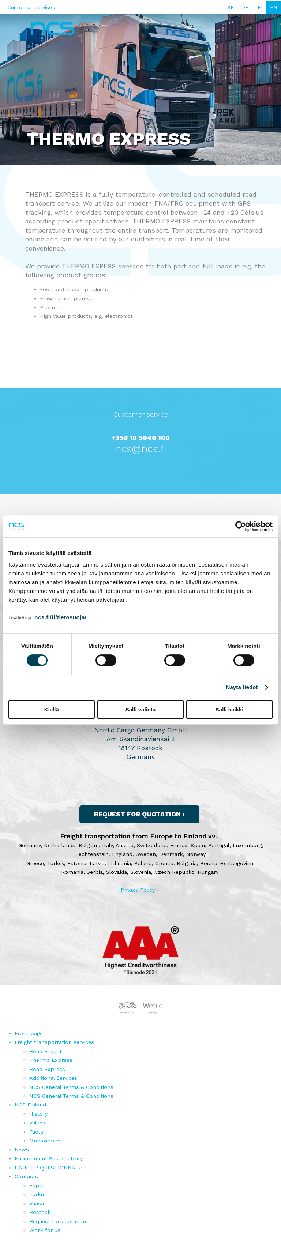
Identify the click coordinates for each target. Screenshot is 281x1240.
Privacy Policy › (139, 890)
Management (46, 1140)
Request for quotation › (139, 814)
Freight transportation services (54, 1042)
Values (37, 1123)
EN (273, 7)
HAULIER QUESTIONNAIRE (49, 1168)
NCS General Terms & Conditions (71, 1087)
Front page (29, 1033)
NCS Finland (30, 1105)
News (22, 1150)
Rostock (40, 1212)
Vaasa (36, 1203)
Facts (36, 1132)
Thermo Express (50, 1060)
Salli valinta (140, 709)
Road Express (47, 1069)
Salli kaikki (230, 709)
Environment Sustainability (49, 1158)
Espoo (37, 1185)
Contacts (26, 1176)
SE (230, 7)
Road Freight (45, 1051)
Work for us (44, 1230)
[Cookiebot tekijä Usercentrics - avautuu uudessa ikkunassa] (241, 526)
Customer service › (31, 7)
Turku (36, 1194)
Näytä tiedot (242, 687)
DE (244, 7)
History (38, 1114)
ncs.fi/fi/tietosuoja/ (60, 617)
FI (260, 7)
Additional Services (53, 1078)
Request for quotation (57, 1221)
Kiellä (51, 709)
